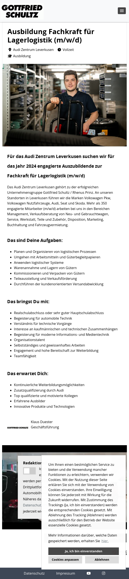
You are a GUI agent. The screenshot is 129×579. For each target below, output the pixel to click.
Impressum (65, 573)
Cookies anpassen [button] (65, 560)
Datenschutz (34, 573)
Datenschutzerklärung (40, 505)
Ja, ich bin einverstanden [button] (83, 551)
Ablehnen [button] (102, 560)
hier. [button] (105, 541)
